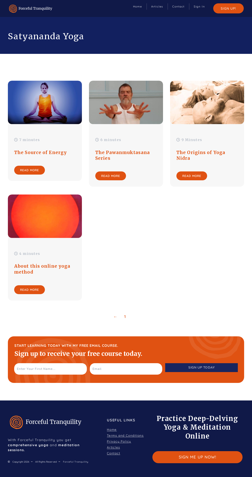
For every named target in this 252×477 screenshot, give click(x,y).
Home (137, 6)
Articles (157, 6)
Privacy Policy (119, 441)
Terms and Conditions (125, 435)
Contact (178, 6)
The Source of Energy (40, 152)
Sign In (199, 6)
